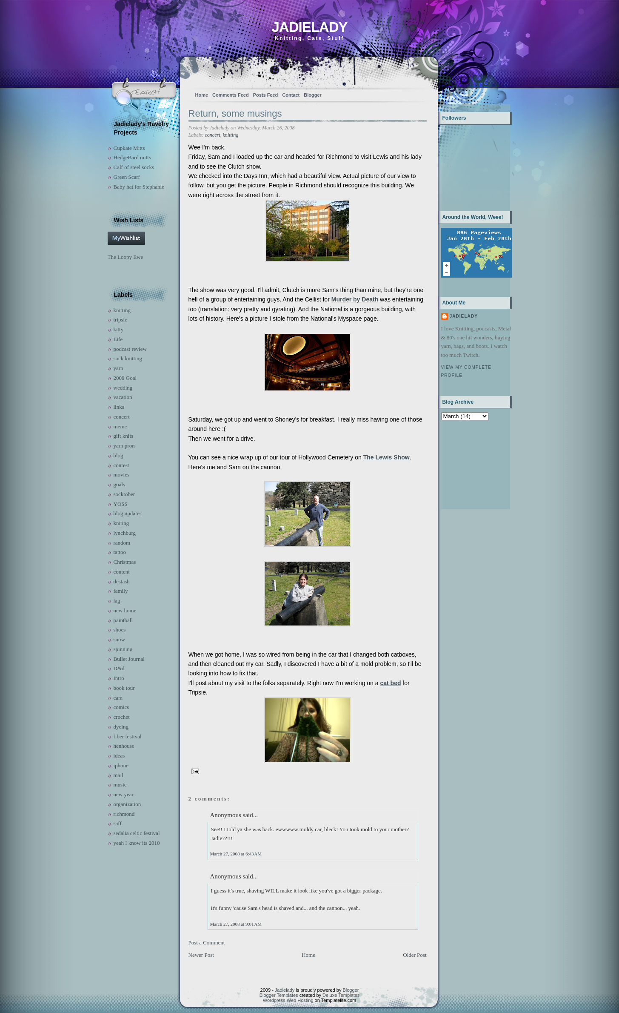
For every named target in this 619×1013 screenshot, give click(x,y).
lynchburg (125, 533)
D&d (119, 668)
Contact (291, 95)
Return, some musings (235, 113)
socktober (124, 494)
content (122, 571)
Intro (119, 678)
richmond (124, 814)
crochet (122, 717)
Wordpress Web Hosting (288, 1000)
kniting (121, 523)
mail (118, 775)
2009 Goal (125, 378)
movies (122, 474)
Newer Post (201, 955)
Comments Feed (230, 95)
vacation (123, 397)
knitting (122, 310)
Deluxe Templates (340, 995)
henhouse (124, 746)
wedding (123, 388)
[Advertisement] (467, 464)
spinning (123, 649)
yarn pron (124, 445)
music (120, 784)
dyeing (121, 726)
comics (121, 707)
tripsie (121, 319)
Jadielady (309, 27)
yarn (118, 368)
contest (121, 465)
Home (201, 95)
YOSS (121, 504)
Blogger (313, 95)
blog (118, 455)
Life (118, 339)
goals (119, 484)
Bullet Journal (129, 659)
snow (119, 639)
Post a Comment (206, 942)
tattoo (120, 552)
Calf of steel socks (134, 167)
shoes (120, 629)
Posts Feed (265, 95)
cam (118, 697)
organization (127, 804)
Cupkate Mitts (129, 148)
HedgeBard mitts (132, 157)
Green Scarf (127, 177)
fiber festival (128, 736)
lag (117, 600)
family (121, 591)
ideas (119, 755)
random (122, 543)
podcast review (130, 349)
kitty (119, 329)
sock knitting (128, 358)
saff (118, 823)
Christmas (125, 562)
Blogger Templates (279, 995)
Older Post (414, 955)
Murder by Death (354, 299)
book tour (124, 688)
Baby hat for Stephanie (139, 187)
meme (120, 426)
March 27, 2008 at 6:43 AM (236, 853)
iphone (121, 765)
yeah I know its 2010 (137, 843)
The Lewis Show (386, 457)
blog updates (128, 513)
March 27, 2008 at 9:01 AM (236, 924)
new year (124, 794)
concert (122, 416)
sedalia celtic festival (137, 833)
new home (125, 610)
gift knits (124, 436)
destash (122, 581)
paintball (123, 620)
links (119, 407)
